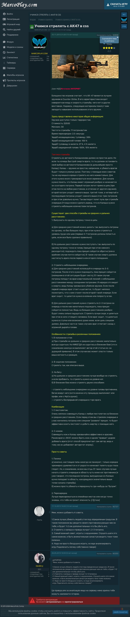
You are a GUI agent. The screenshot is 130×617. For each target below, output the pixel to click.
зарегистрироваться (74, 602)
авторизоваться (53, 602)
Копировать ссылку (104, 35)
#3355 (115, 553)
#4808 (115, 35)
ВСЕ (124, 15)
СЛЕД (124, 26)
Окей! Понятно (120, 612)
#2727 (115, 506)
